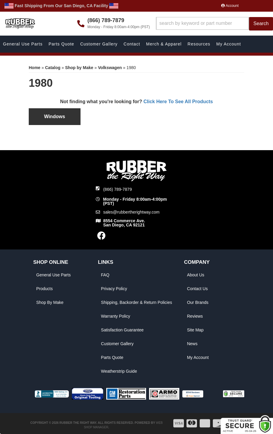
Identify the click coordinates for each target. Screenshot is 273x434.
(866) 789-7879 (117, 189)
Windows (54, 116)
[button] (214, 24)
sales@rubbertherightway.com (131, 212)
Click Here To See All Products (178, 101)
